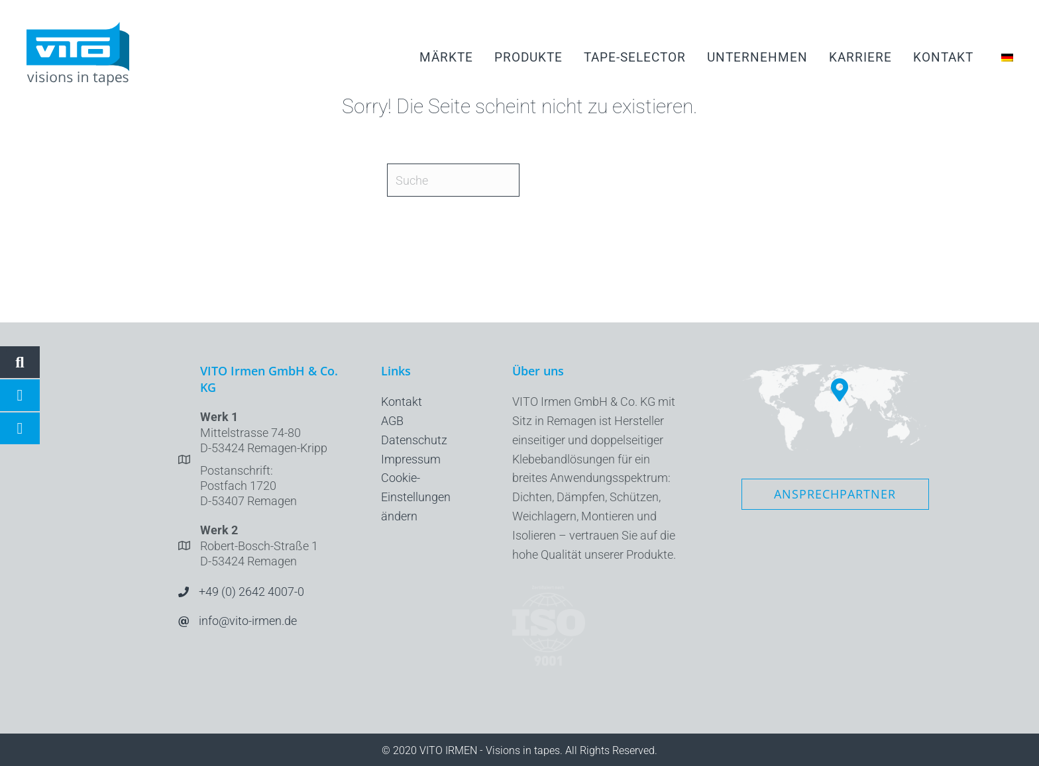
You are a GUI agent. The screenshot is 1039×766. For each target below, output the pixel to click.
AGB (392, 421)
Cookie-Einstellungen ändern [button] (416, 497)
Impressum (411, 459)
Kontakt (401, 401)
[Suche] (453, 180)
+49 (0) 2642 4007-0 (251, 591)
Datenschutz (414, 440)
